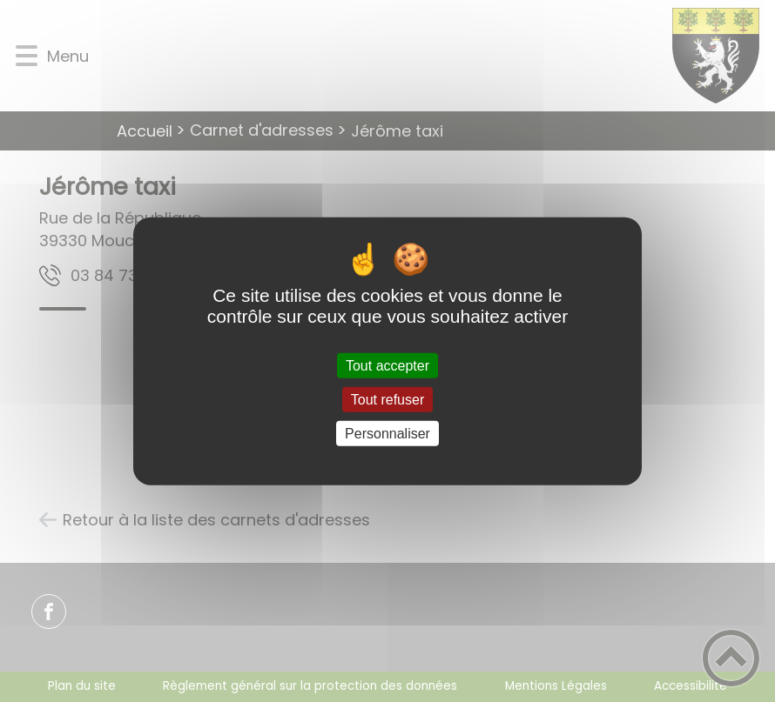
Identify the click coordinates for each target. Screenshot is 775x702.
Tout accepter (387, 365)
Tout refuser (387, 398)
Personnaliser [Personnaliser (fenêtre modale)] (387, 433)
